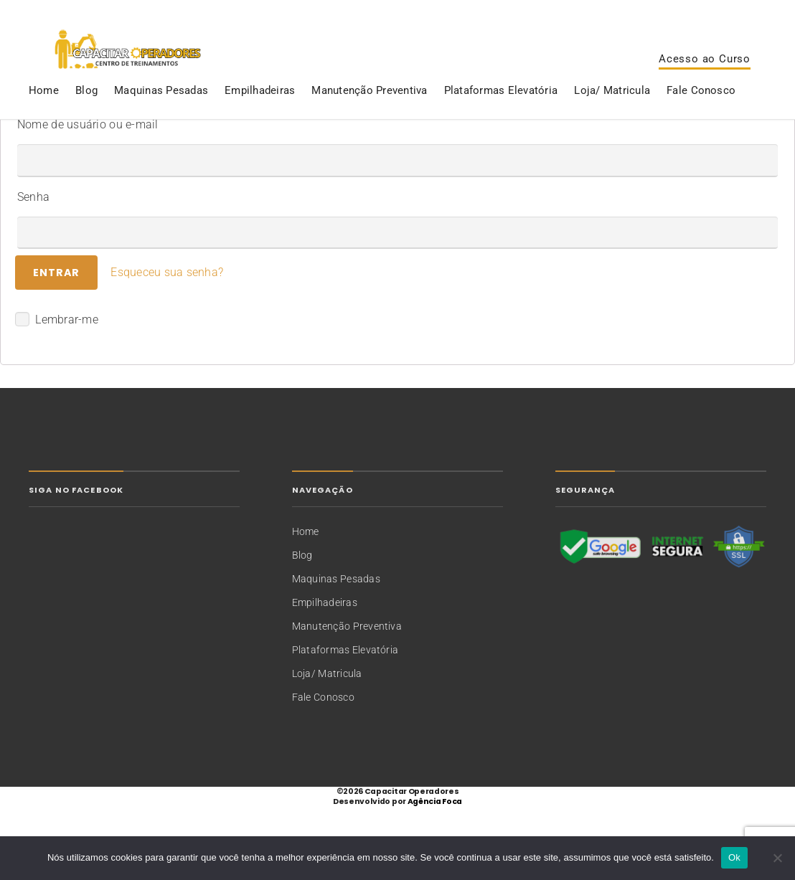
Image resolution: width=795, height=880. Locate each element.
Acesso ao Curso (705, 72)
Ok (734, 857)
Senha (33, 269)
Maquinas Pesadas (161, 117)
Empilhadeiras (260, 117)
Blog (86, 117)
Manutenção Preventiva (369, 117)
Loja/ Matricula (612, 117)
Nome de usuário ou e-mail (88, 197)
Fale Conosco (701, 117)
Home (44, 117)
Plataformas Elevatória (501, 117)
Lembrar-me (56, 392)
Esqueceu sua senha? (166, 345)
